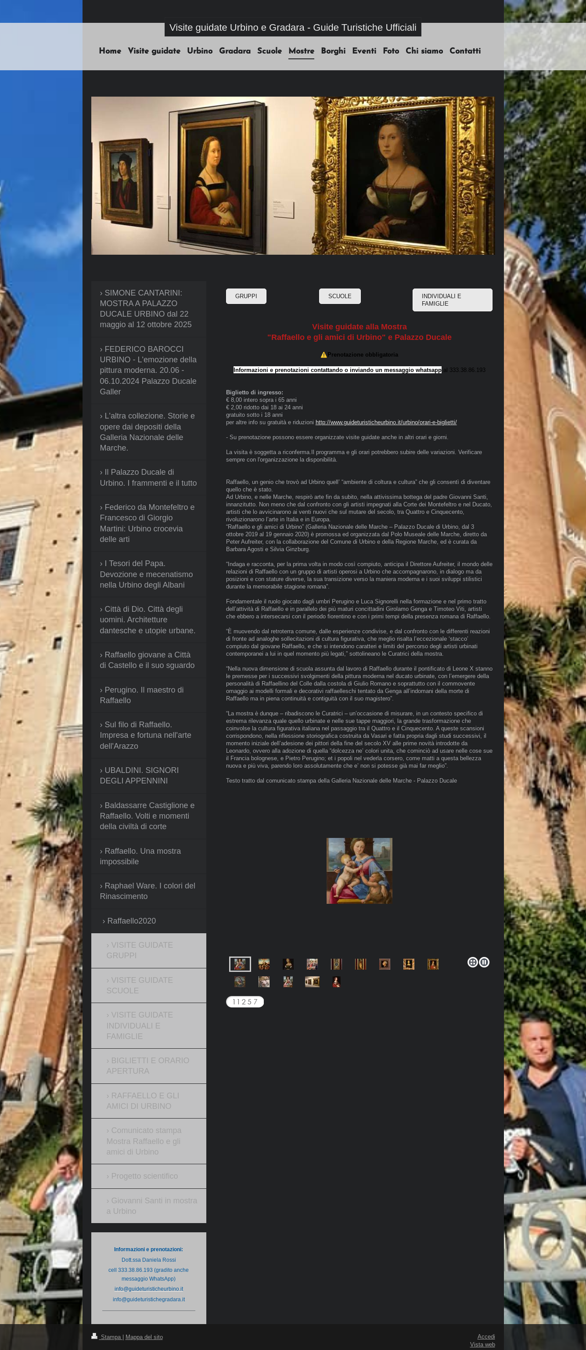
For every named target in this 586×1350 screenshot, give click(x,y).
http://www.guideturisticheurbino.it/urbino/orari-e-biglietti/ (386, 422)
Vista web (482, 1344)
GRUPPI (246, 296)
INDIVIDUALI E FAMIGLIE (441, 299)
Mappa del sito (144, 1336)
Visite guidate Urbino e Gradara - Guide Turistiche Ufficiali (293, 27)
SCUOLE (340, 296)
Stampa (106, 1336)
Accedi (486, 1336)
